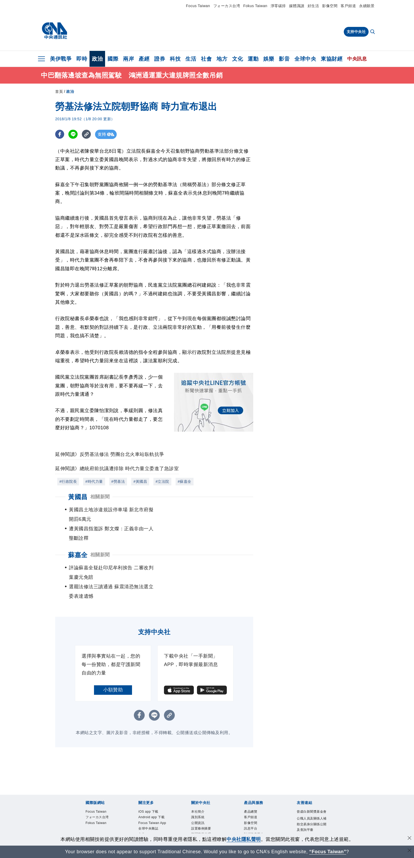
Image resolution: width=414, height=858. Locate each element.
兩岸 (128, 59)
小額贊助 (113, 651)
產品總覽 (251, 774)
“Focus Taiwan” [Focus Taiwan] (328, 851)
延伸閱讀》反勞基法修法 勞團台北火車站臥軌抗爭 (109, 454)
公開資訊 (198, 786)
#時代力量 (94, 481)
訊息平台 (251, 792)
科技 (175, 59)
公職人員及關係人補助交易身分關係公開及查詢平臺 (311, 793)
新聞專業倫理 (202, 798)
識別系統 (198, 780)
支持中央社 (356, 32)
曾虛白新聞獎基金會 (311, 777)
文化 (237, 59)
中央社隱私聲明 (244, 839)
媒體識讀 (296, 6)
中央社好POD (149, 823)
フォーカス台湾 (226, 6)
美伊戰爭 (61, 59)
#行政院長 (68, 481)
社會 (206, 59)
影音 (284, 59)
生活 (190, 59)
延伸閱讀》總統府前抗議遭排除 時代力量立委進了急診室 (117, 468)
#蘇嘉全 (184, 481)
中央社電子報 (149, 817)
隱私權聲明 (200, 811)
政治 (97, 59)
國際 (112, 59)
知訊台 (249, 804)
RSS (248, 817)
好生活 (313, 6)
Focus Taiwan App (153, 786)
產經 (144, 59)
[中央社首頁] (54, 31)
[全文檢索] (373, 32)
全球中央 (305, 59)
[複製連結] (86, 134)
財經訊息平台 (254, 798)
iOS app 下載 (149, 774)
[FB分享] (59, 134)
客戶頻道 (348, 6)
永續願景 (366, 6)
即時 (81, 59)
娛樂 (268, 59)
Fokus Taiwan (255, 6)
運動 (253, 59)
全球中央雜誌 (149, 792)
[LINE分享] (73, 134)
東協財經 (331, 59)
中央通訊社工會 (309, 805)
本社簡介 (198, 774)
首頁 (59, 91)
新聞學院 (145, 811)
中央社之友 (253, 811)
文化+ (143, 798)
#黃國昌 (140, 481)
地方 (222, 59)
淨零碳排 (278, 6)
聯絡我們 (198, 817)
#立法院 (162, 481)
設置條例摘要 (202, 792)
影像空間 (329, 6)
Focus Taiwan (198, 6)
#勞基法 (118, 481)
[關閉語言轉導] (409, 851)
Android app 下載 (152, 780)
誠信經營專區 (202, 804)
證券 (159, 59)
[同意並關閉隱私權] (409, 838)
